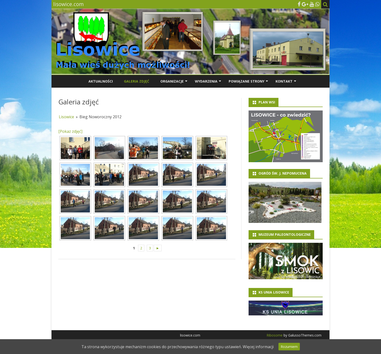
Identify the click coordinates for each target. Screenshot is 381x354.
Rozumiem (289, 346)
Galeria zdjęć (136, 81)
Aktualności (100, 81)
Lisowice (66, 116)
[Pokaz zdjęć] (70, 131)
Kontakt (284, 81)
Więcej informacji (258, 346)
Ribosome (275, 335)
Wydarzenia (206, 81)
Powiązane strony (246, 81)
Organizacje (172, 81)
